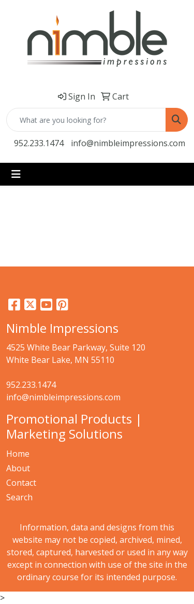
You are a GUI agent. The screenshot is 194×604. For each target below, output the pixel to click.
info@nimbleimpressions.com (128, 143)
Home (17, 453)
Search (19, 497)
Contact (21, 482)
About (18, 468)
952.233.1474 (39, 143)
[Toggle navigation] (16, 174)
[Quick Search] (86, 120)
